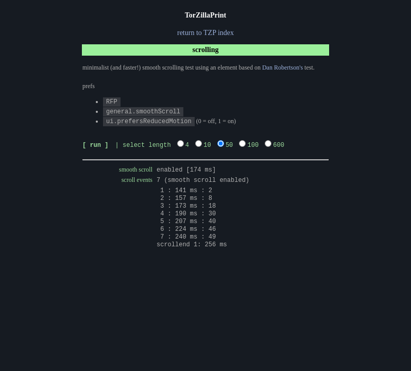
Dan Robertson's (282, 67)
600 (278, 143)
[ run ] (95, 143)
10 (207, 143)
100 (253, 143)
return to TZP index (205, 33)
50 (229, 143)
